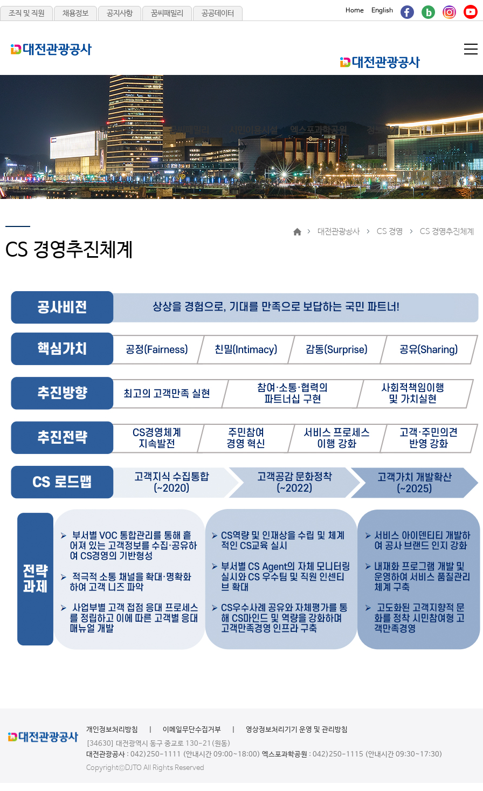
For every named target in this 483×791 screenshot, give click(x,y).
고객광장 (188, 186)
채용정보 (75, 13)
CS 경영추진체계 (447, 231)
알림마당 (124, 186)
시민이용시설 (253, 131)
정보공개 (383, 131)
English (382, 11)
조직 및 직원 (26, 13)
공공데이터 (218, 13)
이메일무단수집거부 (192, 730)
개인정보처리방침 (112, 730)
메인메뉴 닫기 (426, 64)
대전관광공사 (253, 186)
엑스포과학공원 (318, 131)
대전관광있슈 (124, 131)
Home (355, 11)
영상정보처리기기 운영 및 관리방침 (297, 730)
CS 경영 (390, 231)
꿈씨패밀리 (167, 13)
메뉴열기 (471, 49)
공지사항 (120, 13)
